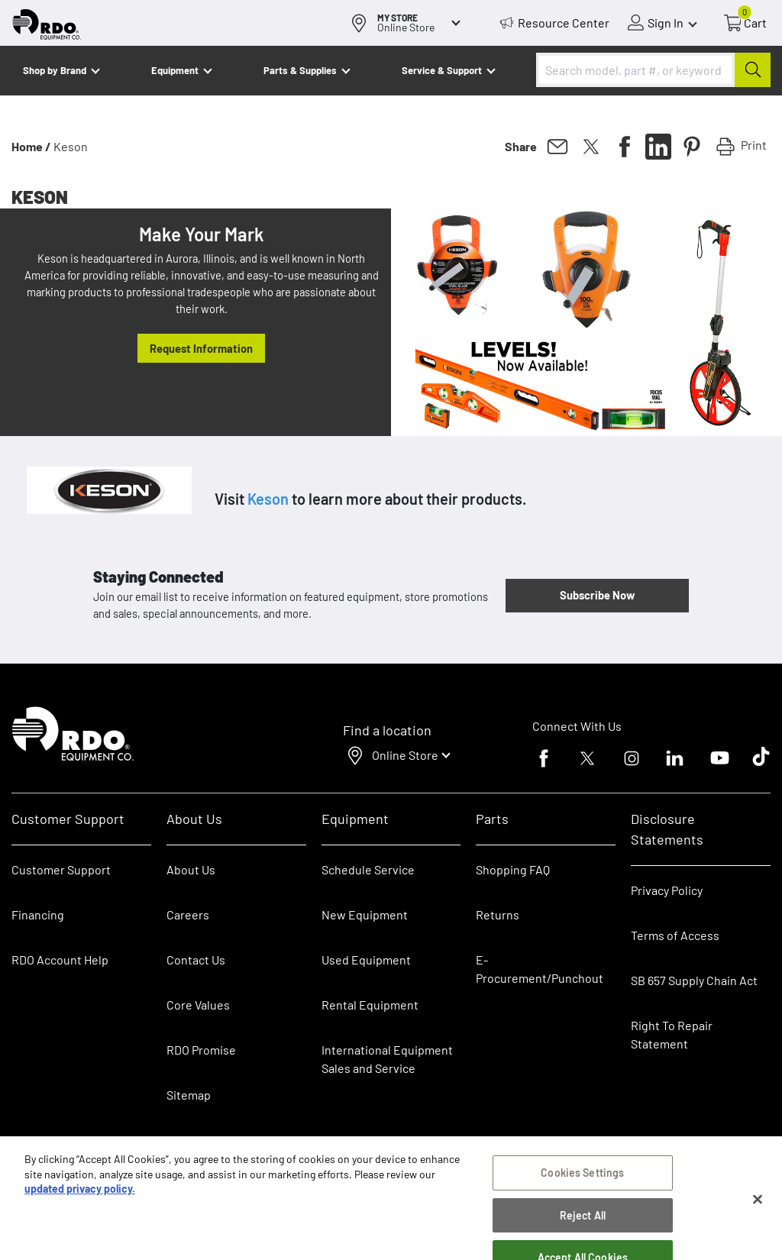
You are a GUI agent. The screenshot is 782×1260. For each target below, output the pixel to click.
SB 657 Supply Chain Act (694, 980)
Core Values (198, 1004)
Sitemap (188, 1094)
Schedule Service (368, 869)
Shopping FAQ (513, 869)
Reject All (583, 1223)
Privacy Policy (667, 890)
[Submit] (753, 70)
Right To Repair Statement (672, 1034)
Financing (37, 914)
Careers (187, 914)
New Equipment (365, 914)
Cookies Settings (582, 1181)
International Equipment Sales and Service (387, 1058)
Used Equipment (366, 959)
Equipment (175, 70)
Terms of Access (675, 935)
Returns (497, 914)
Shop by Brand (54, 70)
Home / (31, 146)
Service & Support (442, 70)
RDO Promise (201, 1049)
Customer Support (61, 869)
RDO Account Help (59, 959)
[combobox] (653, 70)
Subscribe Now (597, 595)
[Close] (757, 1208)
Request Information (201, 348)
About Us (190, 869)
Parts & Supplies (300, 70)
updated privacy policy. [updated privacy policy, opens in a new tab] (79, 1197)
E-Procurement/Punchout (539, 968)
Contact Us (195, 959)
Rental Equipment (371, 1004)
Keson (268, 498)
